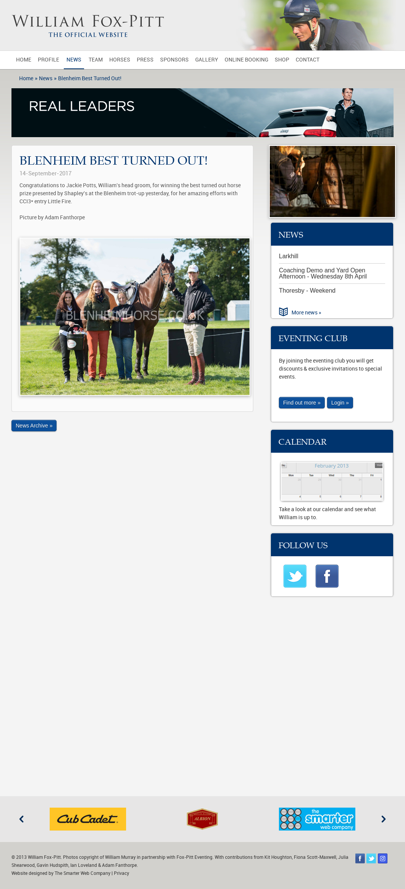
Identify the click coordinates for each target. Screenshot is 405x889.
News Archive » (34, 426)
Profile (48, 60)
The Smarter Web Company (82, 873)
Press (145, 60)
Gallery (206, 60)
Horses (119, 60)
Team (96, 60)
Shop (282, 60)
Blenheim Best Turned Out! (90, 78)
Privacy (121, 873)
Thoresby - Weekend (307, 290)
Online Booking (246, 60)
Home (23, 60)
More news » (306, 312)
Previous (21, 819)
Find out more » (302, 403)
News (73, 60)
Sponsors (174, 60)
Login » (340, 403)
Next (383, 819)
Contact (307, 60)
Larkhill (288, 256)
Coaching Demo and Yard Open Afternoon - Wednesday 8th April (323, 273)
